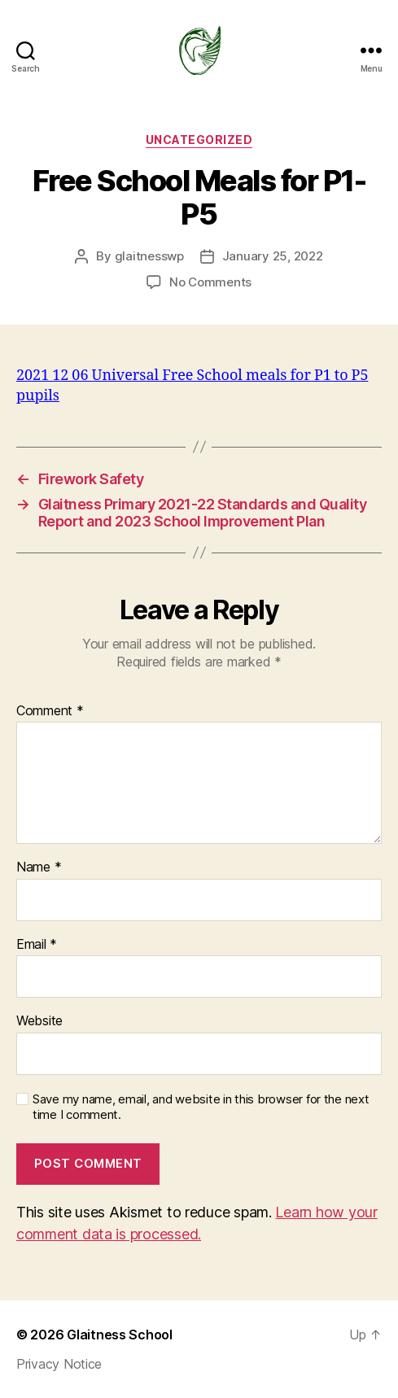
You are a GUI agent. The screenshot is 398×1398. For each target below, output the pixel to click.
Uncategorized (199, 139)
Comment (50, 711)
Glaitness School (120, 1334)
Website (39, 1021)
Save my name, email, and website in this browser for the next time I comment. (201, 1107)
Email (36, 944)
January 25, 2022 (272, 256)
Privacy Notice (59, 1364)
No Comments (210, 282)
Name (38, 867)
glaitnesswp (149, 256)
